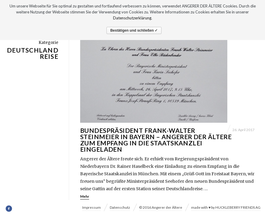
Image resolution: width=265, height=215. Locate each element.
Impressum (91, 207)
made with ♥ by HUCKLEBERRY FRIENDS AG (226, 207)
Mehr (84, 196)
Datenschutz (120, 207)
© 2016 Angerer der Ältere (160, 207)
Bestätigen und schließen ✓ (134, 30)
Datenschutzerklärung (132, 18)
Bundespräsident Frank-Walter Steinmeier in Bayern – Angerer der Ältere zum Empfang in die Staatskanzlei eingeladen (156, 140)
